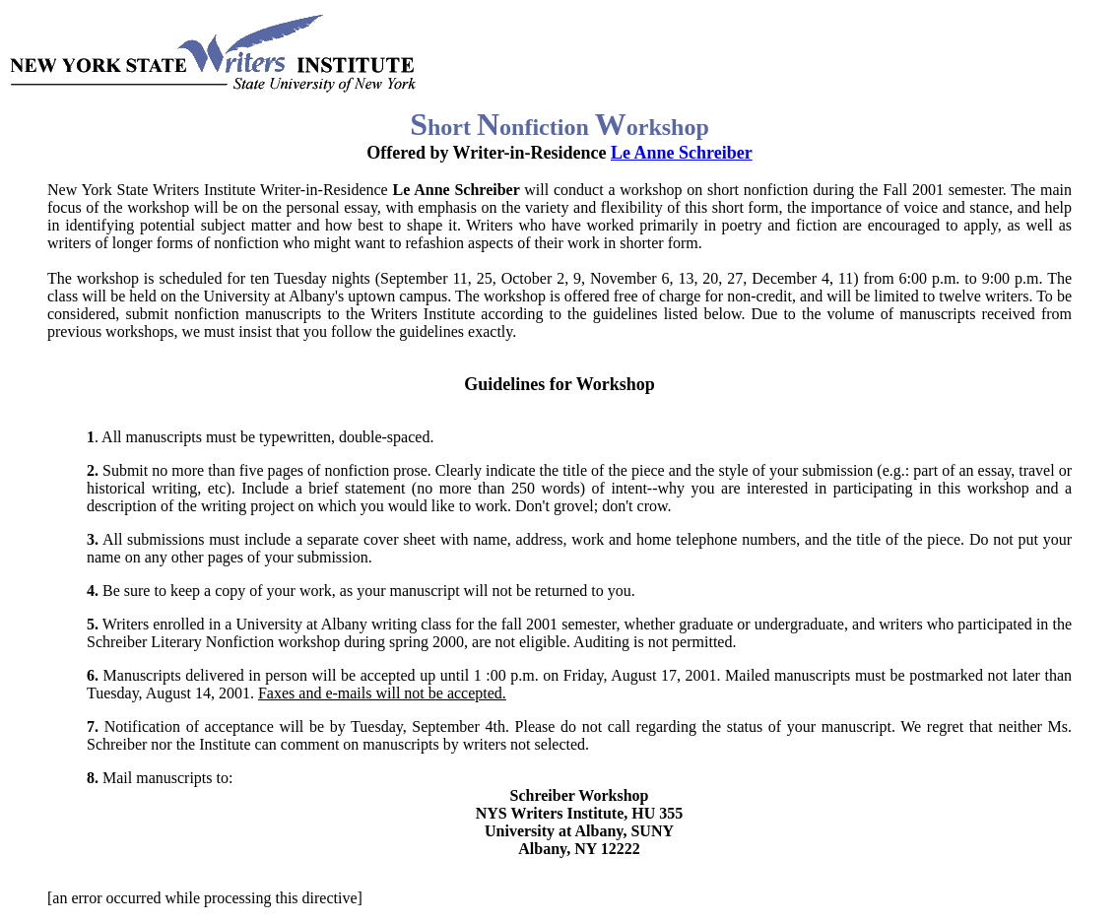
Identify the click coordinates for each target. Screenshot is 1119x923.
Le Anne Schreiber (682, 153)
